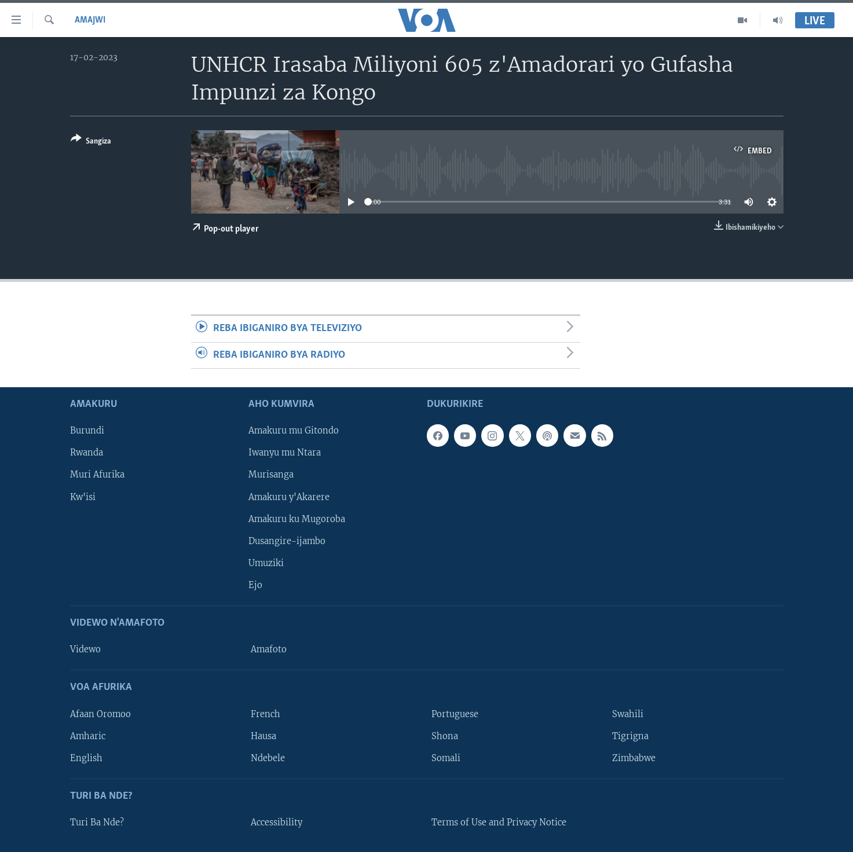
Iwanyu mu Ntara (284, 452)
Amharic (87, 735)
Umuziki (266, 563)
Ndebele (268, 758)
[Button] (91, 142)
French (265, 713)
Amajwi (90, 20)
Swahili (627, 713)
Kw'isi (83, 496)
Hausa (263, 735)
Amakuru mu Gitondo (293, 430)
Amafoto (269, 649)
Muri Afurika (97, 474)
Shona (444, 735)
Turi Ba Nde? (97, 822)
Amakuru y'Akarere (289, 496)
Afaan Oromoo (100, 713)
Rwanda (86, 452)
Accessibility (276, 822)
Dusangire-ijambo (286, 541)
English (86, 758)
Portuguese (454, 713)
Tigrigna (630, 735)
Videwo (85, 649)
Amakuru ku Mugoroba (296, 518)
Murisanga (271, 474)
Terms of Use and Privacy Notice (498, 822)
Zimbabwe (634, 758)
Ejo (255, 585)
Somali (445, 758)
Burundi (87, 430)
